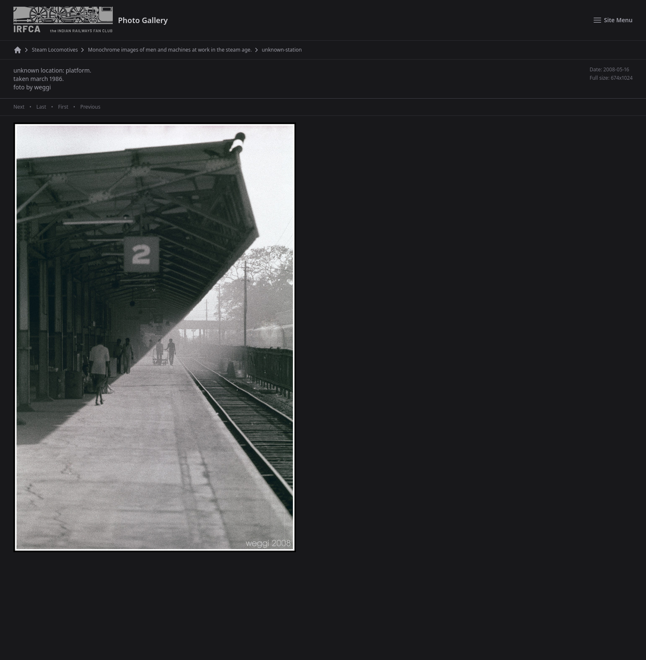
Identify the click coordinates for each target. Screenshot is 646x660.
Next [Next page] (18, 107)
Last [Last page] (41, 107)
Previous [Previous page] (90, 107)
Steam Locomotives (55, 50)
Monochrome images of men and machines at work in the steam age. (170, 50)
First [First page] (63, 107)
